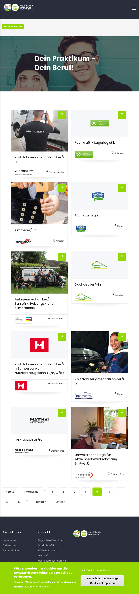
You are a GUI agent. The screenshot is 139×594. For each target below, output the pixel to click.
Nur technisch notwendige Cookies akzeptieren (102, 580)
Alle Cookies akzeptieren (96, 570)
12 (7, 502)
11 (120, 492)
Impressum (9, 540)
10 (109, 492)
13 (19, 502)
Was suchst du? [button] (13, 26)
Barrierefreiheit (11, 550)
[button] (39, 131)
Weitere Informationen (36, 586)
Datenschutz (10, 545)
